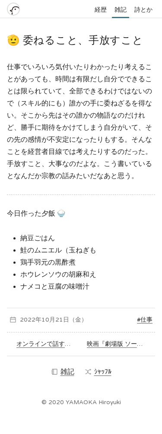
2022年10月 (37, 319)
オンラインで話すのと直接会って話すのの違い (45, 344)
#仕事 (144, 319)
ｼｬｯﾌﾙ (98, 372)
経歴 (101, 9)
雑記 (120, 9)
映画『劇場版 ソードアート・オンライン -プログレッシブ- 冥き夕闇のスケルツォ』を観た (119, 344)
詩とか (143, 9)
